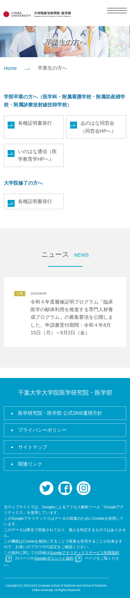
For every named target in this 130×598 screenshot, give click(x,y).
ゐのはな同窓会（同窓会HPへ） (98, 126)
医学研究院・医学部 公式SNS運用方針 (60, 413)
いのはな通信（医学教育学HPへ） (37, 155)
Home (10, 68)
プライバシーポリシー (42, 430)
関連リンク (30, 464)
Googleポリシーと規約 (53, 558)
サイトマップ (32, 447)
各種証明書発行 (35, 123)
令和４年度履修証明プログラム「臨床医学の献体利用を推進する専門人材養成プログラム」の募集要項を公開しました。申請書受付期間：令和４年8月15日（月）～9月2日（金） (72, 317)
